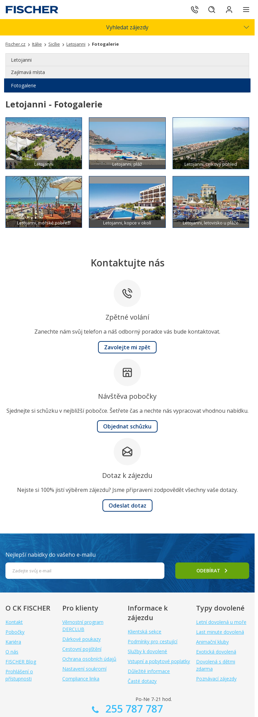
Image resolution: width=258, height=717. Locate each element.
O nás (11, 651)
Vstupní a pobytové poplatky (159, 661)
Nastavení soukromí (84, 668)
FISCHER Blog (20, 661)
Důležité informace (149, 671)
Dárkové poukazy (81, 639)
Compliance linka (80, 678)
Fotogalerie (23, 85)
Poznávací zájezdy (216, 678)
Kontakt (14, 622)
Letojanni (21, 60)
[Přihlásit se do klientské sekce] (227, 9)
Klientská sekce (144, 631)
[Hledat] (208, 9)
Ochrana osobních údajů (89, 659)
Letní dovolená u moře (221, 622)
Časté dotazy (142, 681)
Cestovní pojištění (81, 649)
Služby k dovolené (147, 651)
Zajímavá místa (28, 72)
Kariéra (13, 642)
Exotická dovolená (216, 651)
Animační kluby (212, 642)
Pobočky (15, 632)
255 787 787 (133, 709)
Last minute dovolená (220, 632)
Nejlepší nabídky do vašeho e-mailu (50, 554)
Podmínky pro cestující (152, 641)
